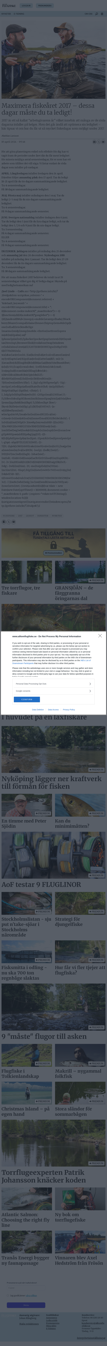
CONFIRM (26, 699)
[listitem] (53, 683)
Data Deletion (38, 710)
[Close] (101, 636)
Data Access (53, 710)
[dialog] (53, 673)
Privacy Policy (69, 710)
